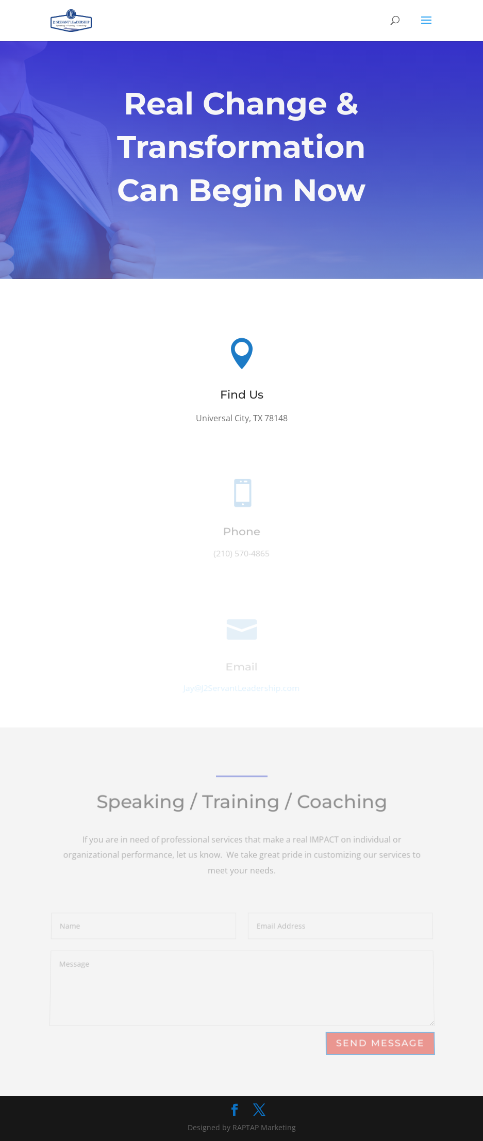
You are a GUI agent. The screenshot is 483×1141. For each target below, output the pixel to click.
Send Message (380, 1043)
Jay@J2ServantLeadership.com (241, 688)
